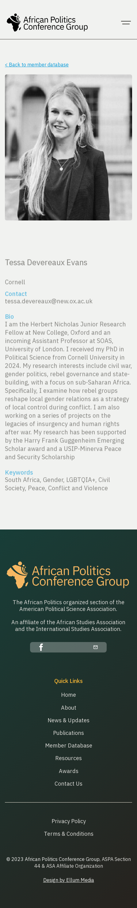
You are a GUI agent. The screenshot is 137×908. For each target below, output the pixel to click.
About (68, 707)
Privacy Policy (68, 821)
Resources (68, 758)
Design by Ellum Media (68, 880)
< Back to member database (37, 64)
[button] (126, 22)
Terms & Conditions (68, 833)
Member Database (68, 745)
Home (68, 694)
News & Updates (68, 720)
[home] (46, 22)
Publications (68, 732)
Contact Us (68, 783)
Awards (68, 771)
